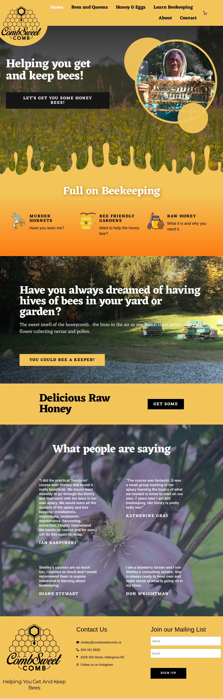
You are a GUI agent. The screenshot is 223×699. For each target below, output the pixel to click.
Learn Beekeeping (173, 7)
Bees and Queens (89, 7)
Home (56, 7)
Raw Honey (181, 216)
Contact (188, 18)
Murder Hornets (41, 218)
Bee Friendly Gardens (117, 218)
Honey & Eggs (130, 7)
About (165, 18)
